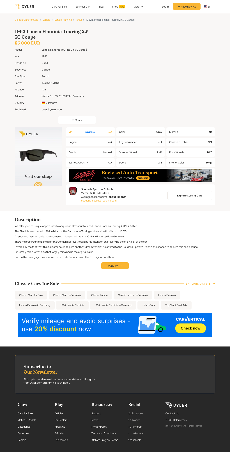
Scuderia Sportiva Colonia (97, 189)
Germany (49, 102)
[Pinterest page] (143, 426)
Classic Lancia (99, 295)
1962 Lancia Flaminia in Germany (113, 305)
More (136, 6)
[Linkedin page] (143, 440)
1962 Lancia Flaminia (72, 305)
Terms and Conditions (103, 433)
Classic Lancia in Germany (133, 295)
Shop (118, 6)
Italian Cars (148, 305)
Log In (165, 6)
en (207, 6)
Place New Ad (187, 6)
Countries (23, 433)
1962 (79, 19)
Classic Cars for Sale (26, 19)
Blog (101, 6)
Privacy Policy (99, 426)
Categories (24, 426)
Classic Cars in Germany (67, 295)
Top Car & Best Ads (176, 305)
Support (96, 413)
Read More (115, 266)
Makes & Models (27, 420)
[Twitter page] (143, 420)
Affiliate (59, 433)
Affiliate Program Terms (104, 440)
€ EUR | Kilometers (176, 420)
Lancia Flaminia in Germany (34, 305)
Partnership (61, 440)
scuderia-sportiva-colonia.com (99, 200)
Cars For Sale (59, 6)
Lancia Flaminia (63, 19)
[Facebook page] (143, 413)
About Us (60, 426)
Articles (59, 413)
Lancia (46, 19)
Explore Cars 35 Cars (190, 195)
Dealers (22, 440)
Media (94, 420)
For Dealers (61, 420)
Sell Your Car (82, 6)
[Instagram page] (143, 433)
